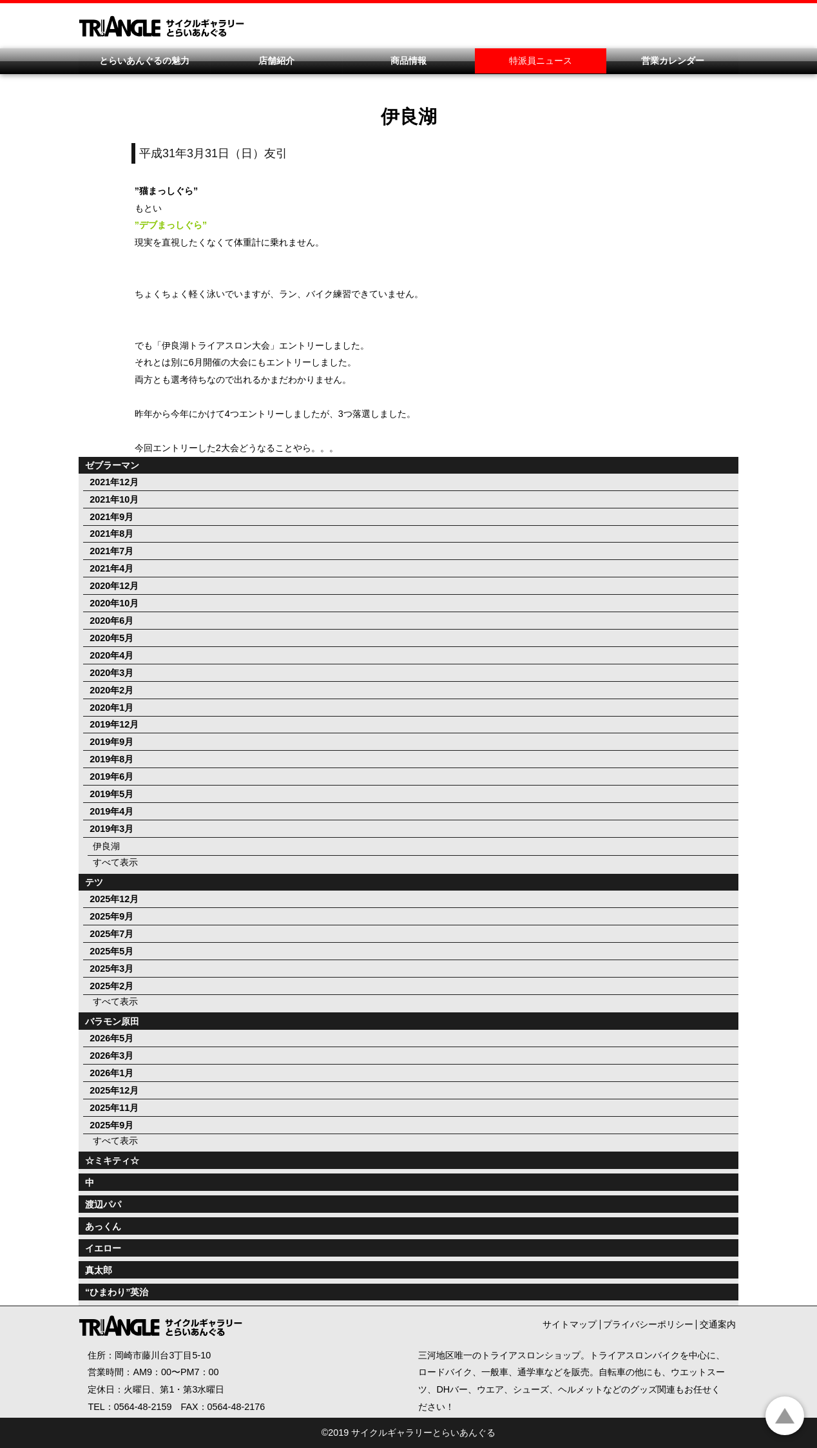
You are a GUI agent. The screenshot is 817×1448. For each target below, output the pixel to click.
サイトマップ (570, 1324)
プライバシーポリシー (648, 1324)
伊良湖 (106, 846)
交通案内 (718, 1324)
